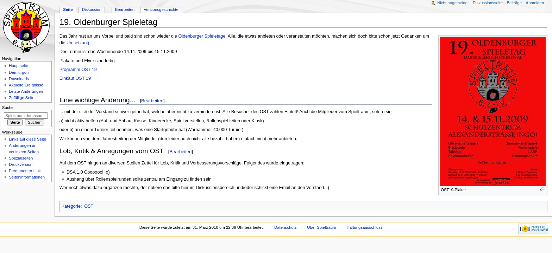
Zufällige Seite (21, 98)
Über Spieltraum (321, 227)
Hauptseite (18, 66)
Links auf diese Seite (27, 139)
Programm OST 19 (78, 69)
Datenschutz (285, 227)
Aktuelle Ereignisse (26, 85)
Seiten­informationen (27, 177)
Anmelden (535, 3)
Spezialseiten (21, 158)
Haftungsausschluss (364, 227)
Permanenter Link (24, 171)
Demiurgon (19, 72)
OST (88, 206)
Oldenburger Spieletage (201, 36)
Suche (8, 107)
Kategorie (71, 206)
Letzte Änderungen (26, 91)
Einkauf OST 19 (75, 78)
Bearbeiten (152, 100)
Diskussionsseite (488, 3)
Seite (68, 9)
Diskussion (91, 9)
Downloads (19, 79)
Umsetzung (78, 42)
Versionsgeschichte (161, 9)
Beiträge (514, 3)
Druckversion (20, 164)
